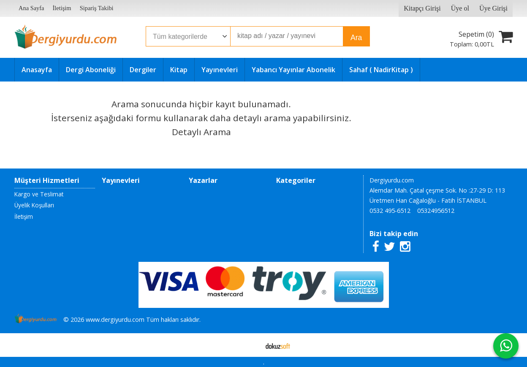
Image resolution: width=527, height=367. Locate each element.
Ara (356, 37)
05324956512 (435, 211)
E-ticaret (250, 345)
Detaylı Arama (201, 132)
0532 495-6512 (389, 211)
